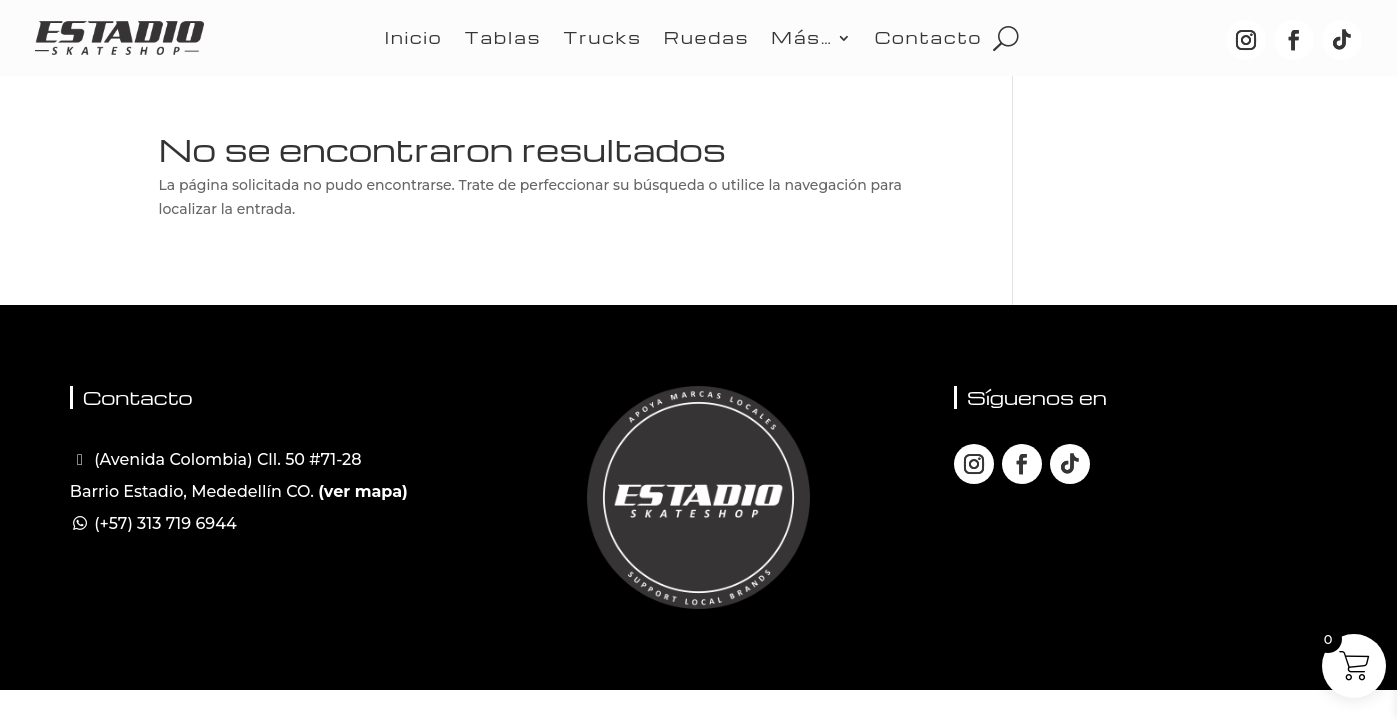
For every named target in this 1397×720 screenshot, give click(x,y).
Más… (801, 37)
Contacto (928, 37)
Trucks (602, 37)
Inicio (414, 37)
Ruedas (707, 37)
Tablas (503, 37)
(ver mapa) (363, 491)
